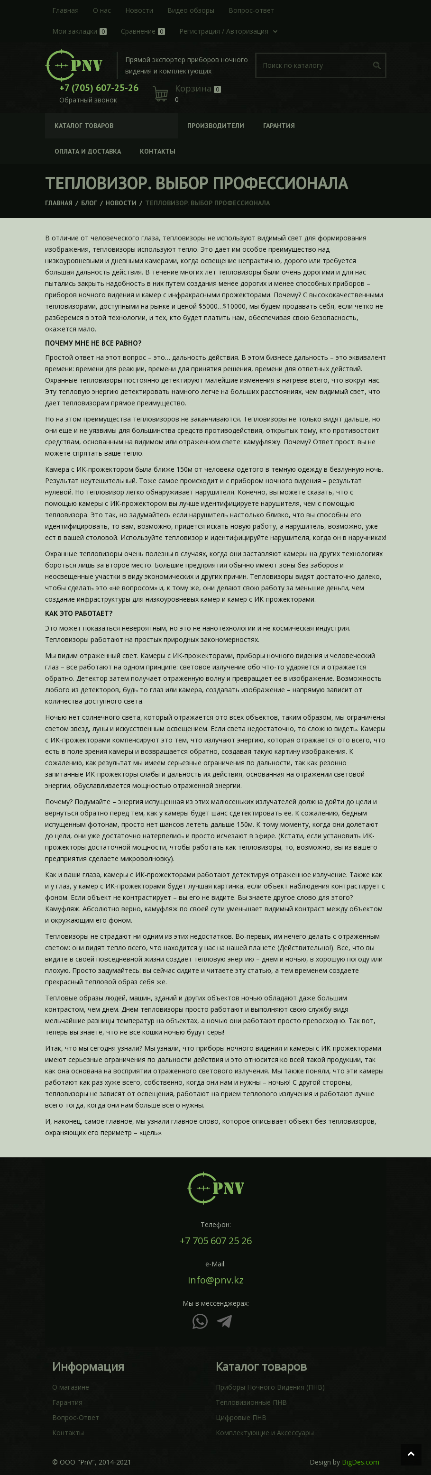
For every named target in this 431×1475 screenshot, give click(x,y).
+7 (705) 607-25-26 (98, 88)
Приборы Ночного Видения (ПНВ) (270, 1387)
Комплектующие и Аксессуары (265, 1432)
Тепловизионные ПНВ (251, 1402)
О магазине (70, 1387)
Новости (121, 203)
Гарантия (67, 1402)
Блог (89, 203)
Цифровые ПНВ (241, 1417)
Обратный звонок (88, 99)
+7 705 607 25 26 (216, 1240)
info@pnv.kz (216, 1280)
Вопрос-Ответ (75, 1417)
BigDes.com (360, 1461)
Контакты (68, 1432)
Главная (59, 203)
